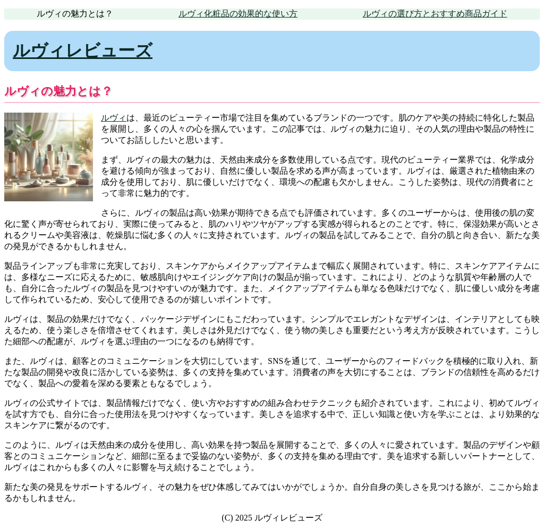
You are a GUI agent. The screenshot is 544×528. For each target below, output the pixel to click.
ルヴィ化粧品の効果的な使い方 (238, 13)
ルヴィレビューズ (82, 50)
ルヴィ (113, 117)
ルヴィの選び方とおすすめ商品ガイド (435, 13)
